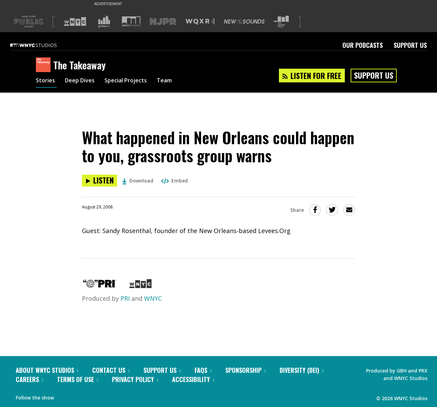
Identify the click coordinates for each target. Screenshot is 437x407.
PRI (125, 298)
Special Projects (134, 81)
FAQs (203, 370)
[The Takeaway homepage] (44, 65)
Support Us (410, 45)
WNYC (153, 298)
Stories (46, 81)
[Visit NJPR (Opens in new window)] (163, 21)
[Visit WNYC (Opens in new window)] (75, 21)
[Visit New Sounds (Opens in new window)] (244, 21)
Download (137, 180)
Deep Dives (83, 81)
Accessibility (193, 379)
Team (176, 81)
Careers (29, 379)
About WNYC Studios (47, 370)
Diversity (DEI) (302, 370)
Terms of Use (77, 379)
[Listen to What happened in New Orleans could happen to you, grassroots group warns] (99, 181)
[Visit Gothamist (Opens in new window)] (104, 21)
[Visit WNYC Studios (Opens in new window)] (131, 21)
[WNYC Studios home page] (42, 45)
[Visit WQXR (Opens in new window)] (199, 21)
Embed (174, 180)
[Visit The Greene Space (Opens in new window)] (281, 22)
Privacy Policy (135, 379)
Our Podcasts (362, 45)
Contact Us (111, 370)
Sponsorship (245, 370)
